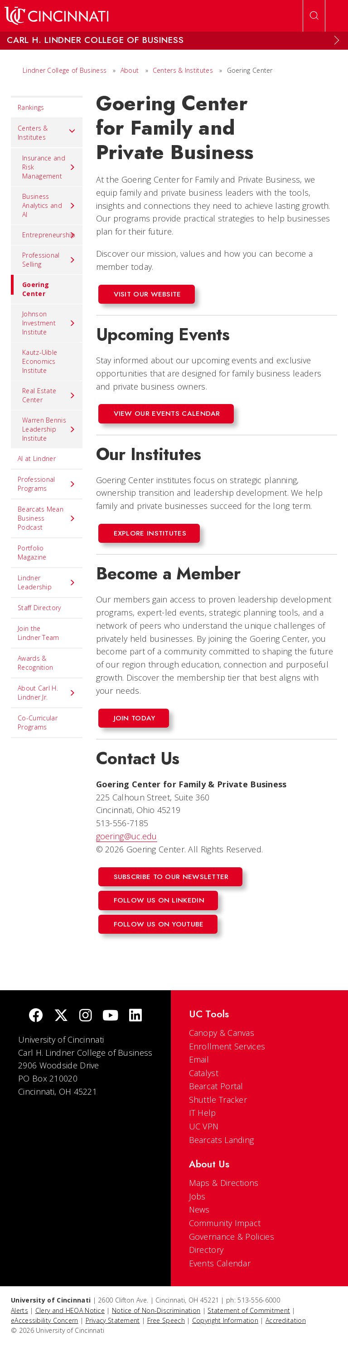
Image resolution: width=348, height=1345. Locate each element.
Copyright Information (225, 1320)
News (199, 1209)
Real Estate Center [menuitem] (49, 395)
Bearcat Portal (216, 1086)
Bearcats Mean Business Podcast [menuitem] (47, 518)
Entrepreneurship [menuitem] (49, 235)
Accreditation (286, 1320)
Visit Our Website (147, 294)
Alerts (19, 1310)
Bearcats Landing (221, 1139)
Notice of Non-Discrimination (156, 1310)
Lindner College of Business (64, 70)
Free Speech (166, 1320)
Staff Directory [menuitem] (39, 607)
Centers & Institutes (183, 70)
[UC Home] (56, 16)
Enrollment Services (227, 1046)
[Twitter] (61, 1016)
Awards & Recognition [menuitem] (35, 663)
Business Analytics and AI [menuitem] (49, 205)
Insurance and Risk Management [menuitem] (49, 167)
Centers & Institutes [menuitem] (47, 132)
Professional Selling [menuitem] (49, 259)
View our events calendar (167, 414)
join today (134, 718)
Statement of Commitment (249, 1310)
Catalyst (203, 1073)
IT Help (202, 1112)
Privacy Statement (113, 1320)
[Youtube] (110, 1016)
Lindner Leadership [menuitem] (47, 582)
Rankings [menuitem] (31, 107)
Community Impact (225, 1223)
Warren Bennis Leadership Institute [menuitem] (49, 429)
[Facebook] (36, 1016)
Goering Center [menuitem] (30, 286)
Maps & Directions (224, 1182)
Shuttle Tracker (218, 1099)
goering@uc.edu (126, 836)
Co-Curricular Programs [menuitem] (38, 722)
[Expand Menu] (337, 40)
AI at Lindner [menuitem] (37, 458)
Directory (206, 1249)
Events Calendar (220, 1263)
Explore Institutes (150, 533)
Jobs (197, 1196)
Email (199, 1059)
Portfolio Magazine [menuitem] (32, 552)
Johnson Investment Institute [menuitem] (49, 323)
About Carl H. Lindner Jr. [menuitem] (47, 692)
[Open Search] (314, 16)
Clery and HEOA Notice (70, 1310)
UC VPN (204, 1126)
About (130, 70)
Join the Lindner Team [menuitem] (38, 633)
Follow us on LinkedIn (159, 900)
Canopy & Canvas (222, 1032)
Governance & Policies (231, 1236)
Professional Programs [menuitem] (47, 484)
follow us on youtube (159, 924)
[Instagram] (85, 1016)
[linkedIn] (135, 1016)
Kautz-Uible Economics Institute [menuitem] (39, 361)
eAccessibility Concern (44, 1320)
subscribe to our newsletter (171, 877)
